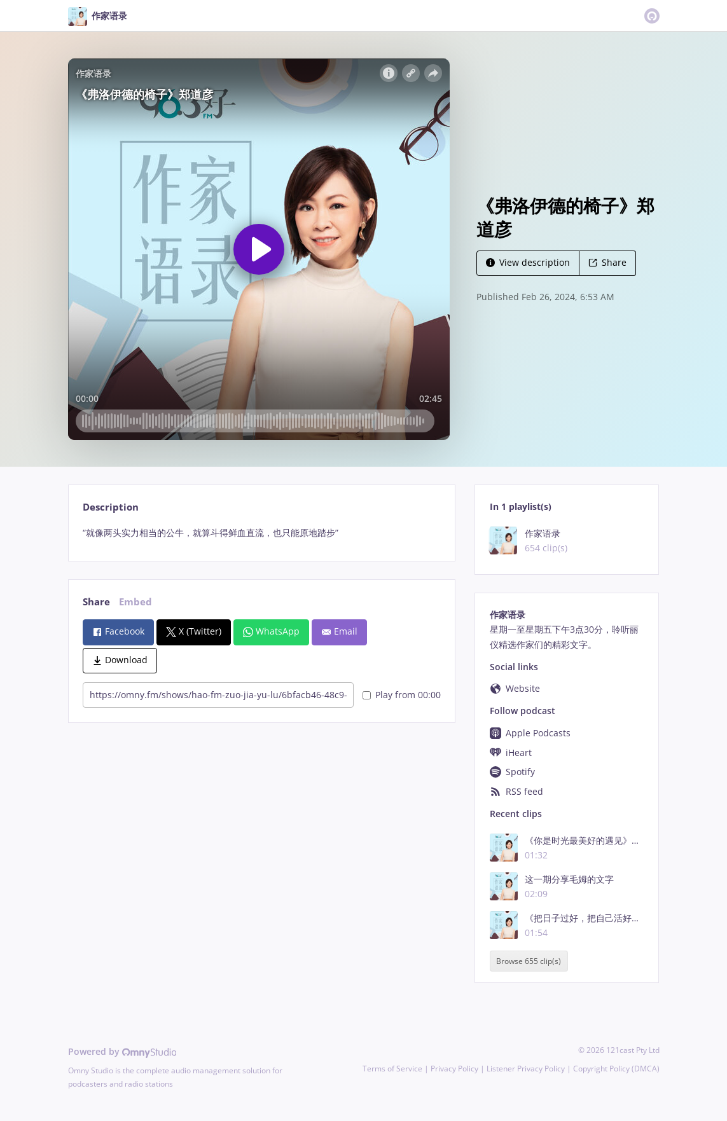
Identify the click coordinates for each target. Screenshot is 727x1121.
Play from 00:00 (402, 695)
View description (528, 262)
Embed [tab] (135, 602)
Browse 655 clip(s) (528, 961)
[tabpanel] (262, 532)
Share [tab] (96, 602)
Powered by (122, 1051)
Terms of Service (392, 1068)
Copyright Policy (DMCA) (616, 1068)
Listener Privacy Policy (526, 1068)
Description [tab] (111, 507)
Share (607, 262)
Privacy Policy (454, 1068)
